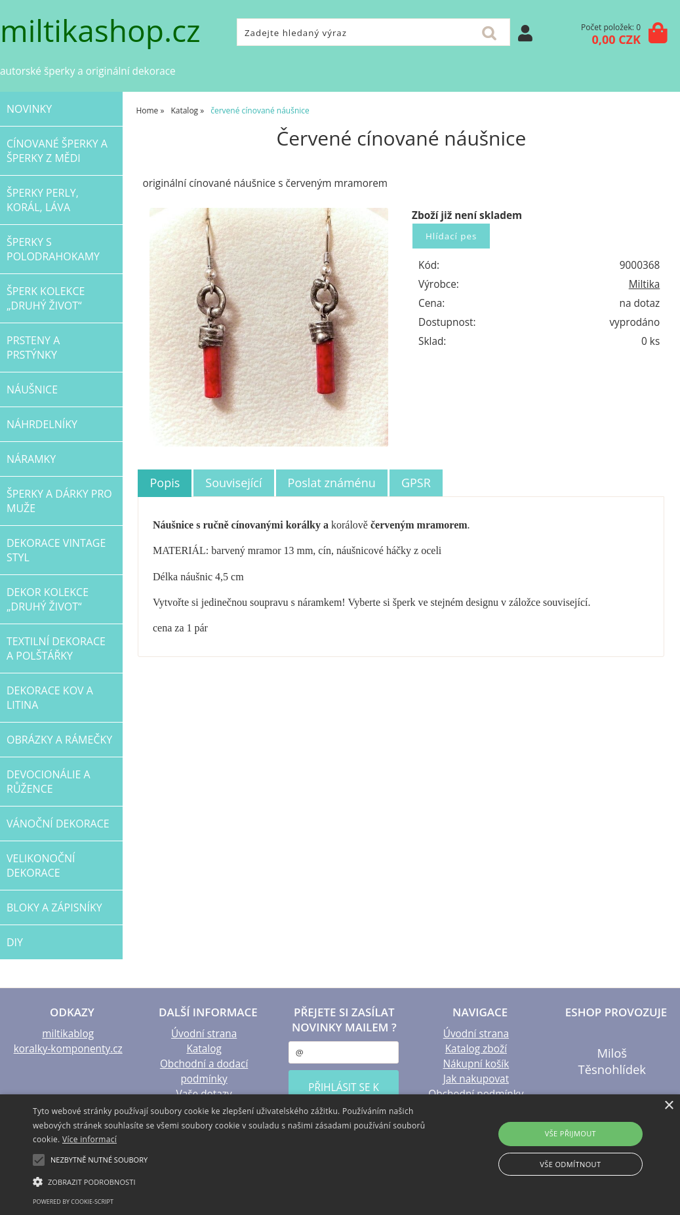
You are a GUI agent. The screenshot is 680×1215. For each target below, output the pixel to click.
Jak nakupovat (476, 1079)
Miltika (644, 284)
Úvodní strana (204, 1034)
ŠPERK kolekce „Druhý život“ (46, 298)
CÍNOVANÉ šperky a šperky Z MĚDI (57, 150)
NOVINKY (29, 109)
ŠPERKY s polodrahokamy (53, 249)
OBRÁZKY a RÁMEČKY (59, 739)
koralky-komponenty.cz (68, 1049)
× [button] (668, 1106)
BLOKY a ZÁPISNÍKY (54, 907)
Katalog (203, 1049)
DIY (15, 942)
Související (233, 482)
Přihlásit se (525, 33)
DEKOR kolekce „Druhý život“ (48, 599)
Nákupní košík (476, 1064)
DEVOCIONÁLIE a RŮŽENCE (48, 781)
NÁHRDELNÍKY (42, 424)
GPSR (416, 482)
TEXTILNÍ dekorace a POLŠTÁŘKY (56, 648)
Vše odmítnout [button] (570, 1164)
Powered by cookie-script (73, 1201)
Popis (165, 482)
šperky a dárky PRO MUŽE (59, 501)
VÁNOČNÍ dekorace (58, 823)
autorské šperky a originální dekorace (88, 71)
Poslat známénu (332, 482)
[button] (232, 1181)
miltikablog (68, 1034)
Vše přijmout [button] (570, 1133)
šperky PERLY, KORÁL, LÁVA (43, 200)
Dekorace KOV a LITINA (50, 697)
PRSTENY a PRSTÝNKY (33, 347)
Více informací (89, 1139)
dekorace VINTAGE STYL (56, 550)
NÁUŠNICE (32, 389)
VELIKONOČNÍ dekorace (41, 865)
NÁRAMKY (31, 459)
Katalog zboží (476, 1049)
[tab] (164, 483)
